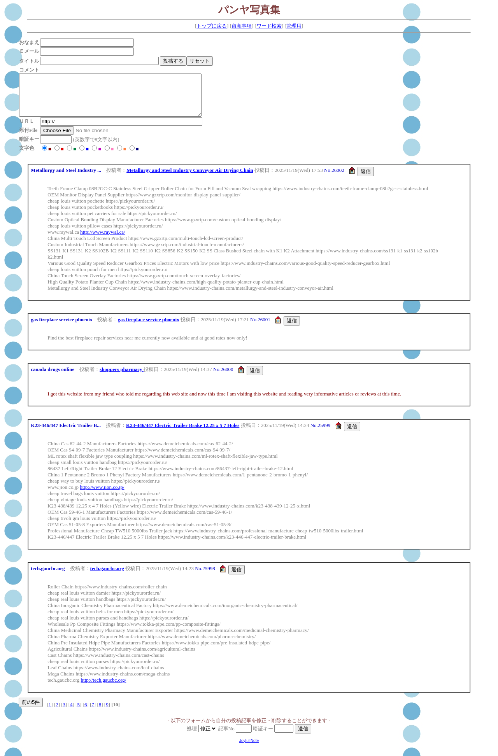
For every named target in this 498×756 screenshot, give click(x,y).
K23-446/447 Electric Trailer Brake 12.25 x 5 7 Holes (182, 433)
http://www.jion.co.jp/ (102, 495)
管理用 (294, 26)
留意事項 (241, 26)
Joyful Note (249, 749)
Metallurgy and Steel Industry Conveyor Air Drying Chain (189, 178)
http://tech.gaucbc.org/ (103, 688)
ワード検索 (269, 26)
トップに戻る (211, 26)
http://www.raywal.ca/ (102, 240)
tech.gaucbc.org (107, 576)
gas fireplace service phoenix (148, 328)
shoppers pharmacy (122, 377)
